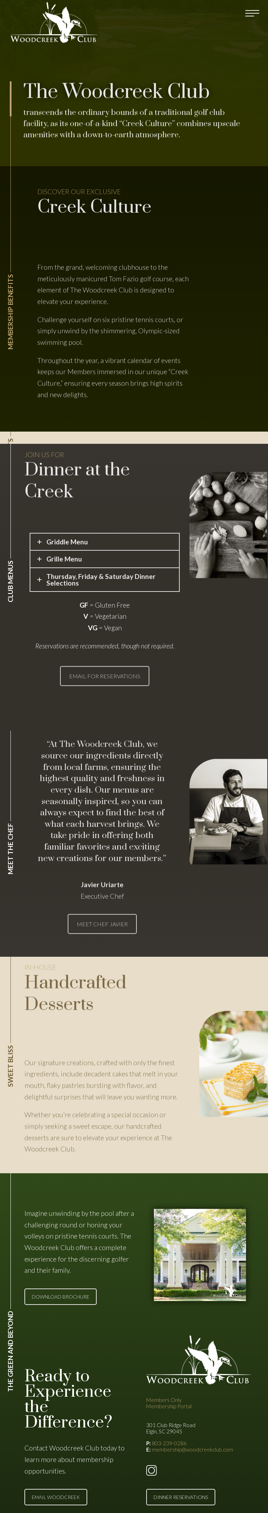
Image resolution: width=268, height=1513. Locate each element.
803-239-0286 (169, 1443)
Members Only (163, 1400)
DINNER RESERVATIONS (181, 1497)
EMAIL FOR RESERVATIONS (104, 693)
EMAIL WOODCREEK (56, 1497)
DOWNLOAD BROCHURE (60, 1297)
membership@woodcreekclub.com (192, 1449)
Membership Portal (169, 1406)
